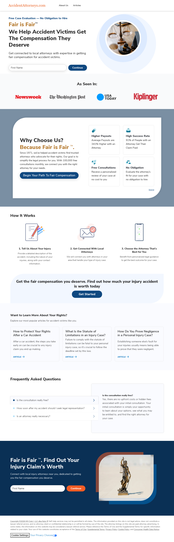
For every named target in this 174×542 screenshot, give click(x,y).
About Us (63, 5)
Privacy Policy (111, 529)
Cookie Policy (123, 529)
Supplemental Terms (96, 529)
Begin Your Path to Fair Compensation (49, 175)
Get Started (87, 294)
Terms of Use (80, 529)
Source (151, 190)
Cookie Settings (19, 535)
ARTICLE (19, 356)
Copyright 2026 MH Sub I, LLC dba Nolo (29, 521)
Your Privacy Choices (43, 535)
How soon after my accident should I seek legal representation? (54, 408)
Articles (77, 5)
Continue (77, 67)
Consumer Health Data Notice (146, 529)
